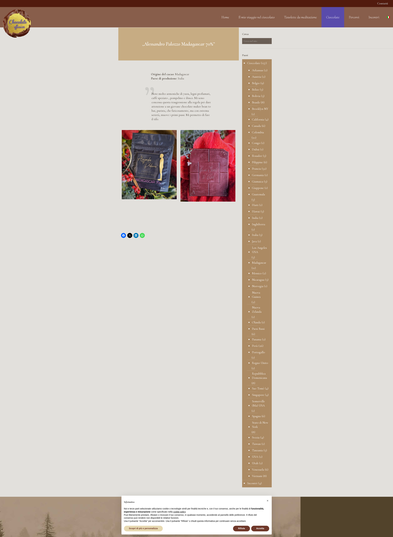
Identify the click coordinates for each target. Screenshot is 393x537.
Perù (255, 346)
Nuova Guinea (256, 295)
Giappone (258, 188)
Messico (257, 273)
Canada (256, 126)
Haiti (255, 205)
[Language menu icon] (388, 17)
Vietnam (257, 476)
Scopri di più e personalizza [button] (143, 528)
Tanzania (257, 450)
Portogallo (258, 352)
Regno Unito (260, 363)
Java (254, 241)
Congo (256, 143)
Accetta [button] (260, 528)
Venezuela (258, 470)
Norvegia (257, 286)
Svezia (255, 437)
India (255, 218)
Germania (258, 175)
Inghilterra (258, 224)
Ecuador (257, 156)
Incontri (252, 483)
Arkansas (257, 70)
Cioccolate (253, 63)
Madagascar (259, 263)
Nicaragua (258, 280)
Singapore (258, 395)
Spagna (256, 416)
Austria (256, 77)
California (258, 119)
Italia (255, 235)
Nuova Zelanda (257, 310)
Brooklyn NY (260, 109)
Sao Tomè (258, 388)
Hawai (256, 211)
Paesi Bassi (258, 329)
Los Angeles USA (259, 250)
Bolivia (256, 96)
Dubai (255, 149)
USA (255, 457)
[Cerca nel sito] (257, 41)
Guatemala (258, 194)
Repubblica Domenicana (259, 376)
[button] (267, 500)
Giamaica (257, 181)
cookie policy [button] (179, 512)
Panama (256, 339)
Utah (255, 463)
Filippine (257, 162)
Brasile (256, 102)
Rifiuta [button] (241, 528)
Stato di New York (260, 425)
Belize (255, 89)
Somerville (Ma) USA (258, 403)
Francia (256, 169)
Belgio (256, 83)
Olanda (256, 322)
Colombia (258, 132)
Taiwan (256, 444)
